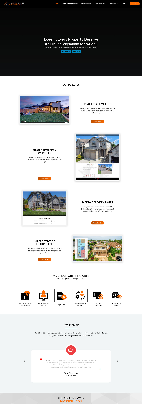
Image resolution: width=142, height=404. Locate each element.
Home (57, 3)
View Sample (97, 223)
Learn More (97, 121)
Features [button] (113, 3)
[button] (24, 361)
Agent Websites (86, 3)
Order (124, 3)
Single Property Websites (70, 3)
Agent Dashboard (100, 3)
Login (134, 3)
